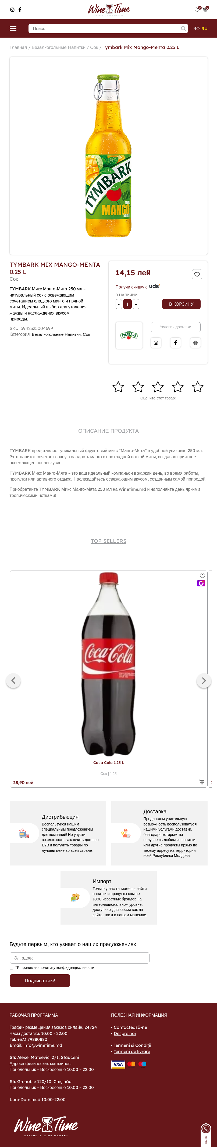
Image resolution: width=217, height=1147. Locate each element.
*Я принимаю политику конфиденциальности (54, 967)
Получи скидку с (138, 287)
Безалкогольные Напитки (61, 47)
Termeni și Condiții (132, 1045)
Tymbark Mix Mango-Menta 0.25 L (146, 47)
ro (196, 28)
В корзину (181, 304)
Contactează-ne (130, 1027)
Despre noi (125, 1033)
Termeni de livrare (132, 1051)
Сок (98, 47)
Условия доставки (175, 326)
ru (204, 28)
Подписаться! (40, 981)
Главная (19, 47)
